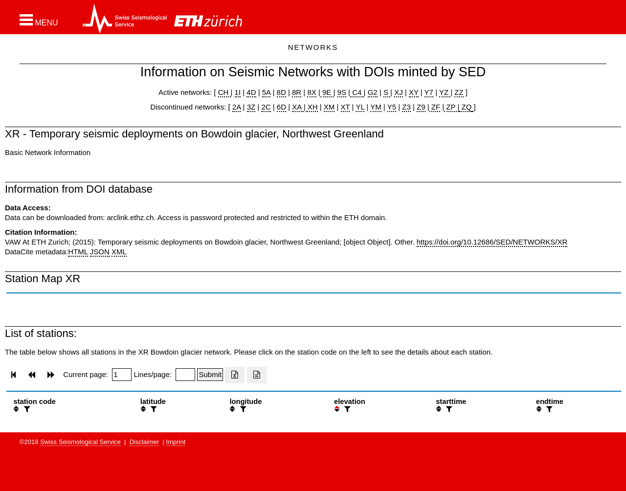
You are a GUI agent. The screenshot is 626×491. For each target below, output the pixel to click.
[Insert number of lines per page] (185, 374)
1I (238, 92)
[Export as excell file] (235, 375)
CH (224, 92)
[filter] (26, 409)
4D (251, 92)
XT (345, 107)
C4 (357, 92)
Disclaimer (144, 442)
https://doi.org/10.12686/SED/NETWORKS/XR (492, 242)
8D (281, 92)
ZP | (451, 107)
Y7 (429, 92)
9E (327, 92)
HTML (78, 251)
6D (281, 107)
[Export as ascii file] (257, 375)
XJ (398, 92)
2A (236, 107)
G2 (373, 92)
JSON (100, 251)
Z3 (406, 107)
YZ (444, 92)
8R (296, 92)
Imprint (176, 442)
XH (312, 107)
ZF (435, 107)
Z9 (421, 107)
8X (311, 92)
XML (119, 251)
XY (414, 92)
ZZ (458, 92)
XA (297, 107)
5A (266, 92)
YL (360, 107)
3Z (251, 107)
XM (329, 107)
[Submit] (210, 374)
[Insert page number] (122, 374)
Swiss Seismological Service (80, 442)
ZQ (465, 107)
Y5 (391, 107)
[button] (39, 20)
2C (265, 107)
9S (341, 92)
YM (375, 107)
